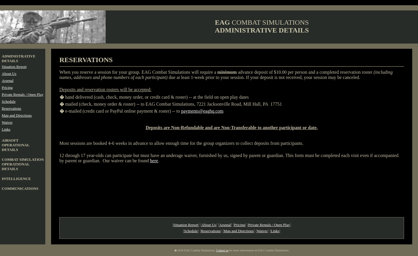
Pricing (7, 87)
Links (6, 129)
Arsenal (7, 80)
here (154, 160)
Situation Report (14, 66)
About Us (9, 73)
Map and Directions (17, 115)
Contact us (222, 250)
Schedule (9, 101)
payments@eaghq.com (202, 111)
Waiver (7, 122)
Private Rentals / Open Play (23, 94)
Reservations (11, 108)
